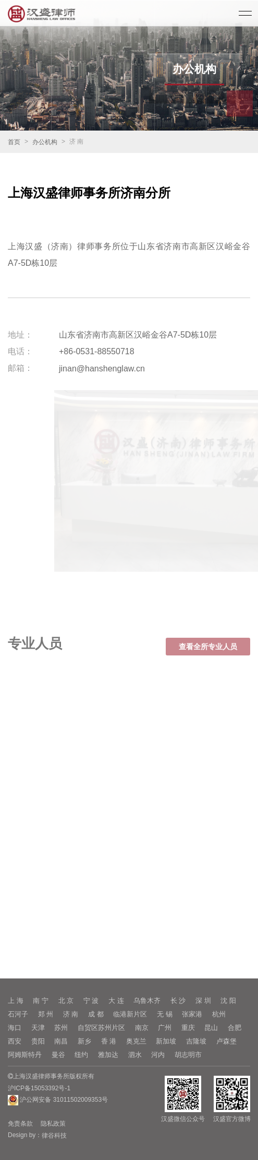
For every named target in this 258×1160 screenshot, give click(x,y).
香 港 (109, 1041)
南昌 (61, 1041)
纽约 (81, 1055)
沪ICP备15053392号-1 (39, 1088)
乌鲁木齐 (147, 1000)
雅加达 (108, 1055)
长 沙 (178, 1000)
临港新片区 (130, 1014)
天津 (38, 1028)
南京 (142, 1028)
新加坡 (166, 1041)
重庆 (188, 1028)
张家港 (192, 1014)
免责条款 (20, 1123)
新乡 (84, 1041)
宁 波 (91, 1000)
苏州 (61, 1028)
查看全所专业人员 (208, 653)
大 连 (116, 1000)
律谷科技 (54, 1135)
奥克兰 (136, 1041)
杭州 (219, 1014)
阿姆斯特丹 (25, 1055)
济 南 (71, 1014)
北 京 (66, 1000)
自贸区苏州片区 (101, 1028)
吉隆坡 (196, 1041)
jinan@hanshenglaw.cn (102, 368)
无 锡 (165, 1014)
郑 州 (46, 1014)
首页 (14, 142)
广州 (164, 1028)
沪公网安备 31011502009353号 (58, 1100)
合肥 (234, 1028)
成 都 (96, 1014)
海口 (14, 1028)
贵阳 (38, 1041)
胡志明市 (188, 1055)
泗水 (135, 1055)
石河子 (18, 1014)
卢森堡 (226, 1041)
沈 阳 (228, 1000)
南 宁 (40, 1000)
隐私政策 (53, 1123)
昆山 (211, 1028)
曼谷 (58, 1055)
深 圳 (203, 1000)
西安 (14, 1041)
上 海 (15, 1000)
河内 (158, 1055)
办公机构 (44, 142)
